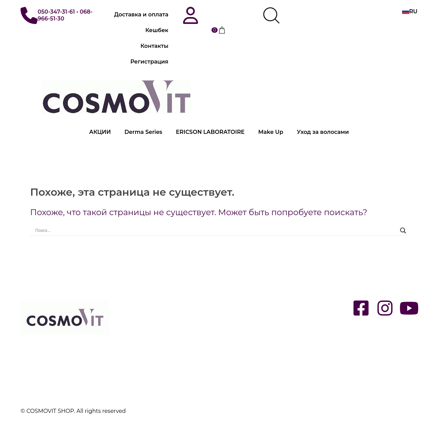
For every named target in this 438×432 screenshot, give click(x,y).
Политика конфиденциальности (166, 376)
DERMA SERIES (243, 300)
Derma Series (143, 132)
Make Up (270, 132)
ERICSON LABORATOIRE (210, 132)
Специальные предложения (262, 362)
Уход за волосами (323, 132)
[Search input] (216, 230)
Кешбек (156, 30)
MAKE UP (235, 331)
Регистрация (149, 61)
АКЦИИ (100, 132)
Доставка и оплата (141, 14)
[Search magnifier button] (403, 230)
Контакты (155, 46)
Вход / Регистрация (147, 300)
